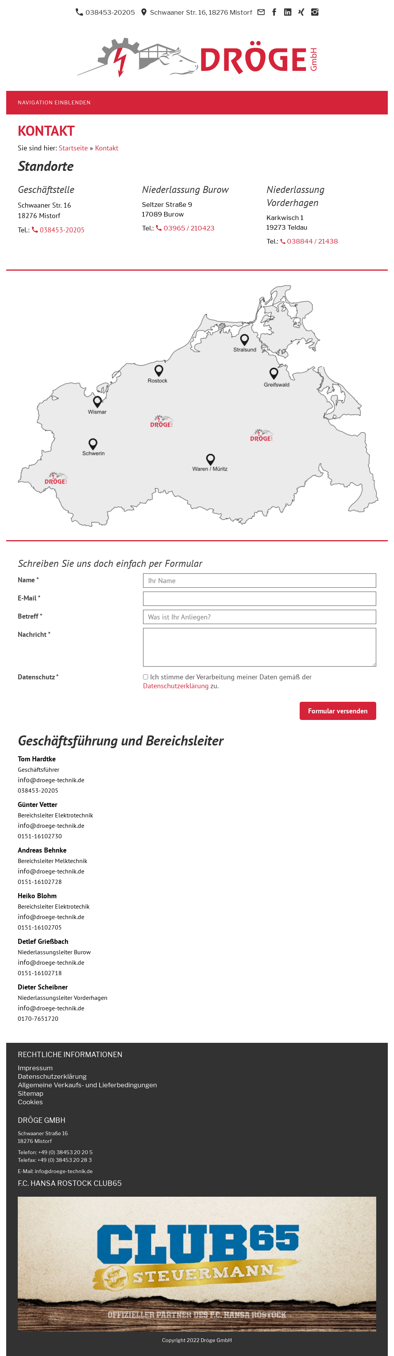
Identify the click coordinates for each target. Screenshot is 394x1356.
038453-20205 (105, 12)
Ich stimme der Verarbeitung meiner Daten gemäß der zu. (227, 681)
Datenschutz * (38, 676)
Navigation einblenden (54, 102)
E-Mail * (29, 598)
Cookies (30, 1102)
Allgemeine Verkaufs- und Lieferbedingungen (87, 1085)
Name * (28, 579)
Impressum (35, 1068)
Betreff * (30, 616)
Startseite (73, 147)
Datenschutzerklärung (176, 685)
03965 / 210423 (184, 228)
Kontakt (106, 147)
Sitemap (30, 1093)
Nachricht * (34, 634)
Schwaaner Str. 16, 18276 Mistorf (196, 12)
